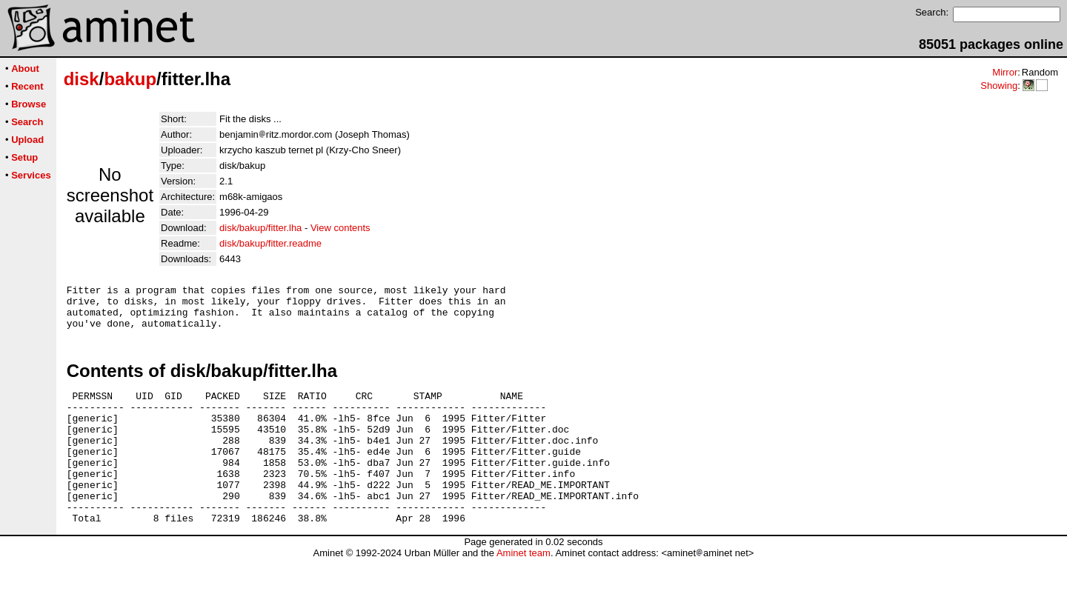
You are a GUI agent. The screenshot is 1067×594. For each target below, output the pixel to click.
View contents (340, 227)
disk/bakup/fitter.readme (270, 243)
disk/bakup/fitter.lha (260, 227)
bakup (130, 79)
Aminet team (523, 588)
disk (81, 79)
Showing (998, 85)
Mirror (1004, 72)
